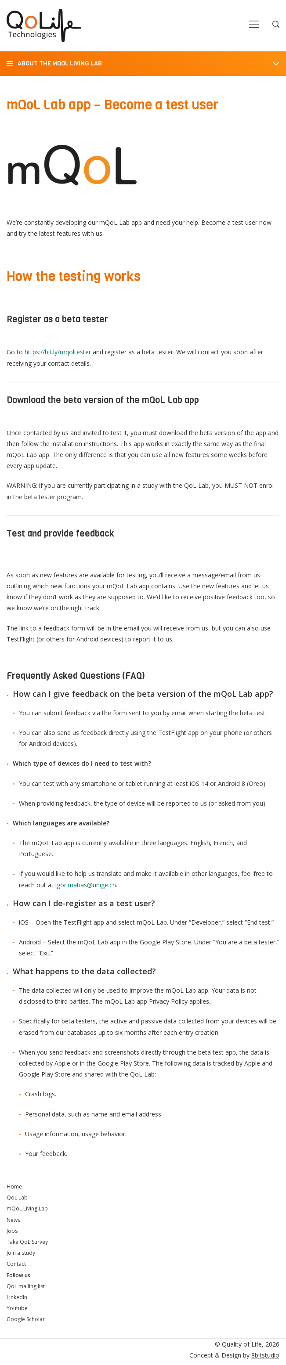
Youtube (17, 1308)
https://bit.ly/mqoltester (58, 352)
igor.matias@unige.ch (85, 885)
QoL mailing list (26, 1286)
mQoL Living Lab (27, 1208)
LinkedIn (17, 1297)
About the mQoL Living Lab (60, 63)
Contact (16, 1264)
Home (14, 1186)
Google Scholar (26, 1319)
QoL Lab (17, 1197)
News (13, 1220)
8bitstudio (265, 1355)
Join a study (21, 1253)
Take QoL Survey (27, 1242)
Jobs (12, 1231)
